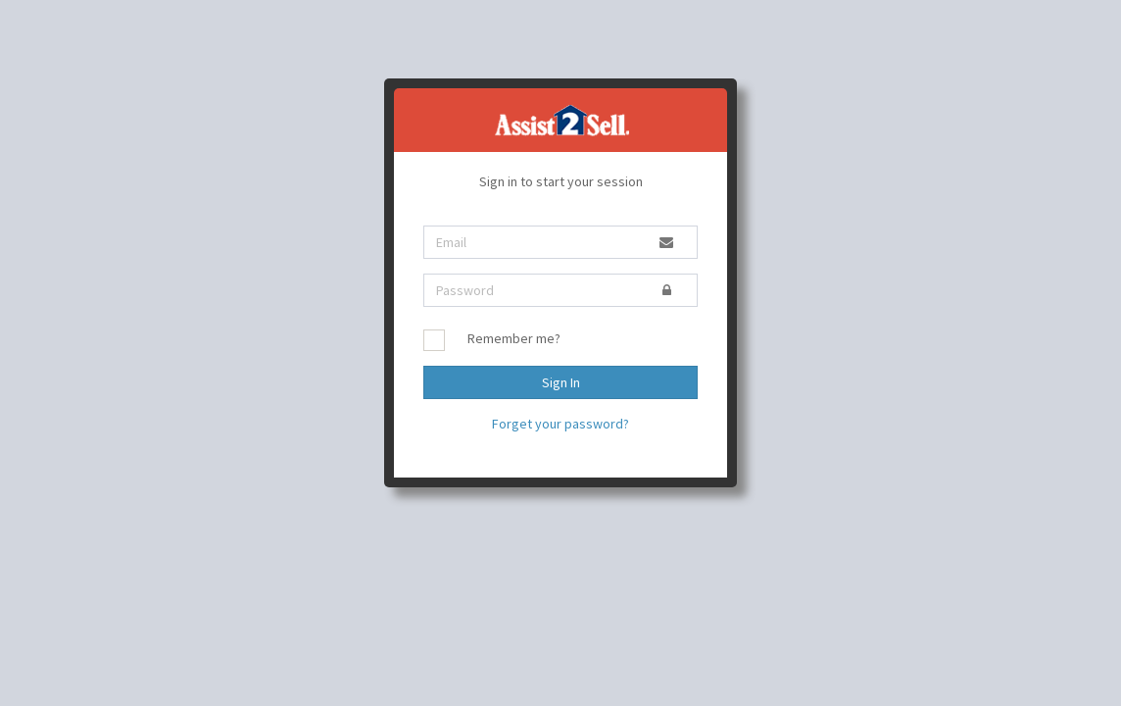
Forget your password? (560, 423)
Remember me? (513, 338)
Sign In (561, 382)
